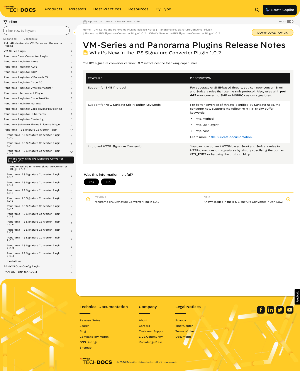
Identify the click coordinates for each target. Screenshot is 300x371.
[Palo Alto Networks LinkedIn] (271, 312)
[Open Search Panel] (258, 10)
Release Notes (90, 320)
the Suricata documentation (231, 137)
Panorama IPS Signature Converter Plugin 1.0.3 (33, 175)
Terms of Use (184, 331)
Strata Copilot (279, 9)
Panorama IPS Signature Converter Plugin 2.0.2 (33, 239)
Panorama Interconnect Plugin (23, 93)
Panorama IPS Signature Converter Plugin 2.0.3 (33, 246)
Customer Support (151, 331)
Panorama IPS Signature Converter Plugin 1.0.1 (33, 144)
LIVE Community (151, 336)
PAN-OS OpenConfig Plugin (21, 266)
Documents (183, 336)
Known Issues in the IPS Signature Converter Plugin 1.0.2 (38, 167)
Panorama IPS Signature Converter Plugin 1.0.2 (33, 152)
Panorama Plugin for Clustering (24, 119)
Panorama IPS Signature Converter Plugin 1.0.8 (33, 215)
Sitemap (86, 347)
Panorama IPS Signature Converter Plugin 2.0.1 (33, 231)
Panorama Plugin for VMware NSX (26, 77)
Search (84, 325)
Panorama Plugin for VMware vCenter (28, 88)
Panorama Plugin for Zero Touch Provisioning (33, 108)
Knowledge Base (151, 342)
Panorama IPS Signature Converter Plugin (30, 129)
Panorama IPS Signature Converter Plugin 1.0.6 (33, 199)
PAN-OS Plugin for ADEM (20, 272)
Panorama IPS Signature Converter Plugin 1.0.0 (33, 136)
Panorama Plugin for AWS (20, 66)
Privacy (180, 320)
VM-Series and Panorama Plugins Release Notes (124, 29)
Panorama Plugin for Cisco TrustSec (27, 98)
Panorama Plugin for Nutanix (22, 103)
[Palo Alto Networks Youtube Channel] (289, 312)
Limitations (14, 261)
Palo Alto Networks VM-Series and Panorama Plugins (33, 44)
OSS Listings (88, 342)
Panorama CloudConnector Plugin (25, 56)
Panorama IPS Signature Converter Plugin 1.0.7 (33, 207)
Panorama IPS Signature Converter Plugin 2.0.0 (33, 223)
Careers (144, 325)
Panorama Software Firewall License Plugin (32, 124)
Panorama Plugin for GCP (20, 72)
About (143, 320)
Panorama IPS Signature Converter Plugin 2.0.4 (33, 254)
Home (87, 29)
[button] (297, 297)
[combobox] (36, 30)
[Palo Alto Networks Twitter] (280, 312)
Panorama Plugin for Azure (21, 61)
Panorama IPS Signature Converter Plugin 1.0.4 (33, 183)
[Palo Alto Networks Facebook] (261, 312)
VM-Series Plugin (14, 51)
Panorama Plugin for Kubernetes (25, 114)
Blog (83, 331)
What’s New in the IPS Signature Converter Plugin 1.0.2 (35, 160)
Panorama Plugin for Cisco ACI (23, 82)
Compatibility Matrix (94, 336)
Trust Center (184, 325)
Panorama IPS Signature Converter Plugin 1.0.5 (33, 191)
